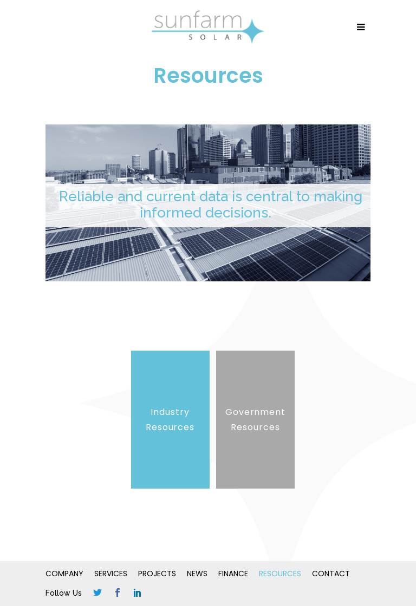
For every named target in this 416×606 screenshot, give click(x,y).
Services (110, 573)
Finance (233, 573)
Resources (280, 573)
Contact (331, 573)
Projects (157, 573)
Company (64, 573)
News (197, 573)
